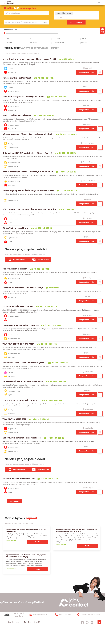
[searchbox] (25, 13)
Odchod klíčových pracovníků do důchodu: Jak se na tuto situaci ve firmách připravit (76, 530)
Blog (29, 622)
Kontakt (37, 622)
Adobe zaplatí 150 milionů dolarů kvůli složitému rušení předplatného (27, 530)
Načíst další (14, 501)
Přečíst (37, 542)
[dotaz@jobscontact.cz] (40, 614)
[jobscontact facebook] (82, 622)
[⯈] (97, 501)
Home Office (59, 43)
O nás (23, 622)
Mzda (6, 30)
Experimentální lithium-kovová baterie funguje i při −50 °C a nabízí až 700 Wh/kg (26, 556)
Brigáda (9, 43)
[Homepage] (9, 2)
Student (57, 39)
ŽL (30, 39)
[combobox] (26, 13)
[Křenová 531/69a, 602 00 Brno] (87, 614)
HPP (8, 39)
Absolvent (33, 43)
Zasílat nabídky (102, 30)
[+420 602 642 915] (64, 614)
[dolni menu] (99, 622)
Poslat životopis (16, 259)
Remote (84, 43)
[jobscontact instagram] (87, 622)
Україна (83, 39)
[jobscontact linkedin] (92, 622)
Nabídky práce (13, 622)
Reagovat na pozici (86, 72)
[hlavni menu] (99, 2)
